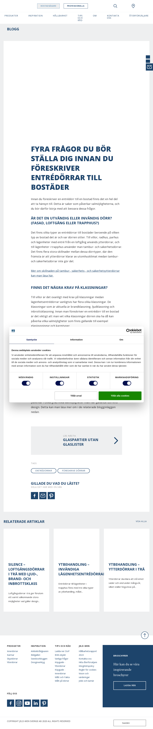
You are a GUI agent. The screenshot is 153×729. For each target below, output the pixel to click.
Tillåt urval (76, 395)
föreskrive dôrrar (73, 470)
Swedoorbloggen (39, 658)
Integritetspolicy (86, 666)
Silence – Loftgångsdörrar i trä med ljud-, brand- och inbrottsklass (26, 574)
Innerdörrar (12, 651)
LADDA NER (130, 685)
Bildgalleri (35, 654)
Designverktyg (38, 662)
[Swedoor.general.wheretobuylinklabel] (133, 6)
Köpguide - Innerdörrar (60, 671)
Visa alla (141, 521)
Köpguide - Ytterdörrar (60, 664)
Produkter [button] (11, 15)
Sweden (122, 723)
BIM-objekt (60, 654)
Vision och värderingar (84, 675)
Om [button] (95, 15)
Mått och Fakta (62, 677)
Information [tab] (76, 339)
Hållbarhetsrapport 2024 (88, 653)
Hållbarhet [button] (60, 15)
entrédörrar (43, 470)
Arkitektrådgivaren (39, 651)
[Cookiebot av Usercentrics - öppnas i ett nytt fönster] (128, 331)
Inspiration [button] (35, 15)
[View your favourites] (124, 6)
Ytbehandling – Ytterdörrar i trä (127, 567)
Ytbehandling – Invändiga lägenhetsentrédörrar (76, 569)
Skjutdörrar (12, 658)
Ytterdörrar (12, 662)
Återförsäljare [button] (139, 15)
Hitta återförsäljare (88, 662)
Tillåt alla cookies (120, 395)
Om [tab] (121, 339)
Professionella (83, 6)
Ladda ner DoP (62, 651)
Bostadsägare (56, 6)
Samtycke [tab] (31, 339)
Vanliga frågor (61, 658)
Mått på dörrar (62, 680)
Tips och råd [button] (80, 18)
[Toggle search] (115, 6)
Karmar (10, 654)
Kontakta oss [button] (113, 16)
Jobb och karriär (86, 680)
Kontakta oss (85, 658)
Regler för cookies (87, 669)
